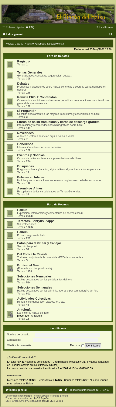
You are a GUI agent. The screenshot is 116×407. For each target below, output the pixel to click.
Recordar (77, 345)
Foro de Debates (58, 56)
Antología (24, 309)
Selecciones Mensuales (34, 276)
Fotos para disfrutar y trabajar (39, 243)
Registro (23, 61)
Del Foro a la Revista (32, 254)
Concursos (25, 144)
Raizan (30, 383)
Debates (23, 83)
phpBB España (40, 398)
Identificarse (58, 328)
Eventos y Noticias (31, 155)
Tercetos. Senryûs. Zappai (36, 221)
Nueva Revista (55, 43)
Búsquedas (25, 166)
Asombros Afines (30, 188)
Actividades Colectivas (34, 298)
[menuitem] (29, 27)
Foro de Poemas (58, 204)
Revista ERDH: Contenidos (37, 97)
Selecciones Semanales (34, 287)
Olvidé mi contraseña (19, 345)
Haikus (22, 210)
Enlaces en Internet (31, 177)
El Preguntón (26, 111)
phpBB (26, 395)
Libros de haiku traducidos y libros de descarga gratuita (58, 122)
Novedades (25, 133)
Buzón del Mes (28, 265)
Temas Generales (29, 72)
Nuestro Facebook (35, 43)
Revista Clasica (14, 43)
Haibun (22, 232)
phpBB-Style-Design (52, 401)
